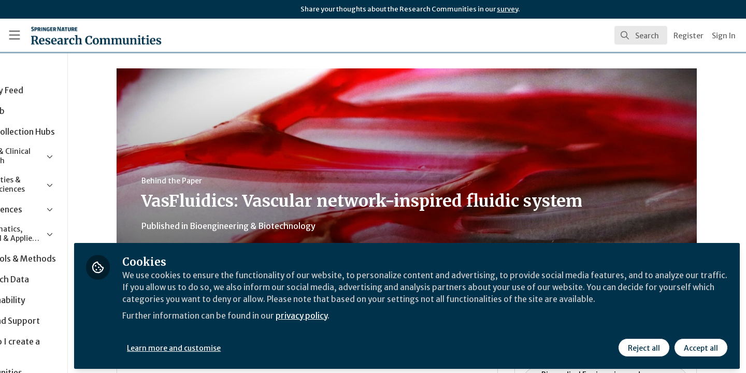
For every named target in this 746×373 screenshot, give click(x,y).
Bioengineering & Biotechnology (285, 226)
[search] (640, 35)
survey (507, 9)
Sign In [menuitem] (724, 35)
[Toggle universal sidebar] (14, 35)
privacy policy (369, 325)
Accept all (700, 345)
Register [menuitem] (688, 35)
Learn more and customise (239, 345)
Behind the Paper (204, 180)
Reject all (643, 345)
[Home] (82, 35)
